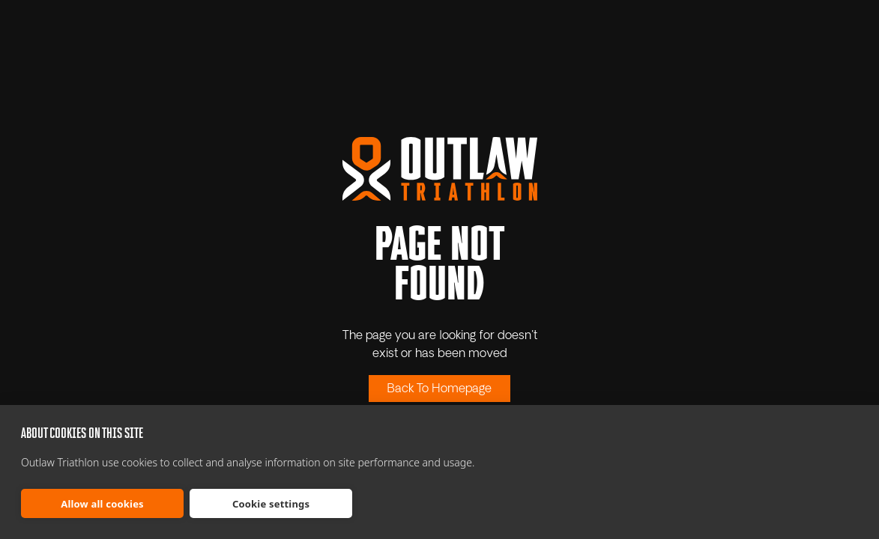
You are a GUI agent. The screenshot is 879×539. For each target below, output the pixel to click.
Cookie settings (270, 504)
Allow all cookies (102, 504)
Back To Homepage (439, 389)
